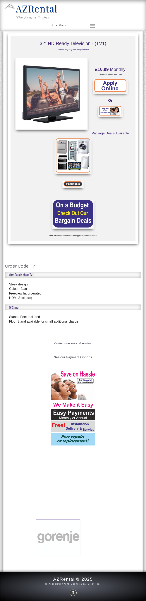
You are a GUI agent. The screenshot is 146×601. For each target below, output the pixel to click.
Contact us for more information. (73, 343)
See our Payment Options (73, 357)
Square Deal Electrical (86, 584)
